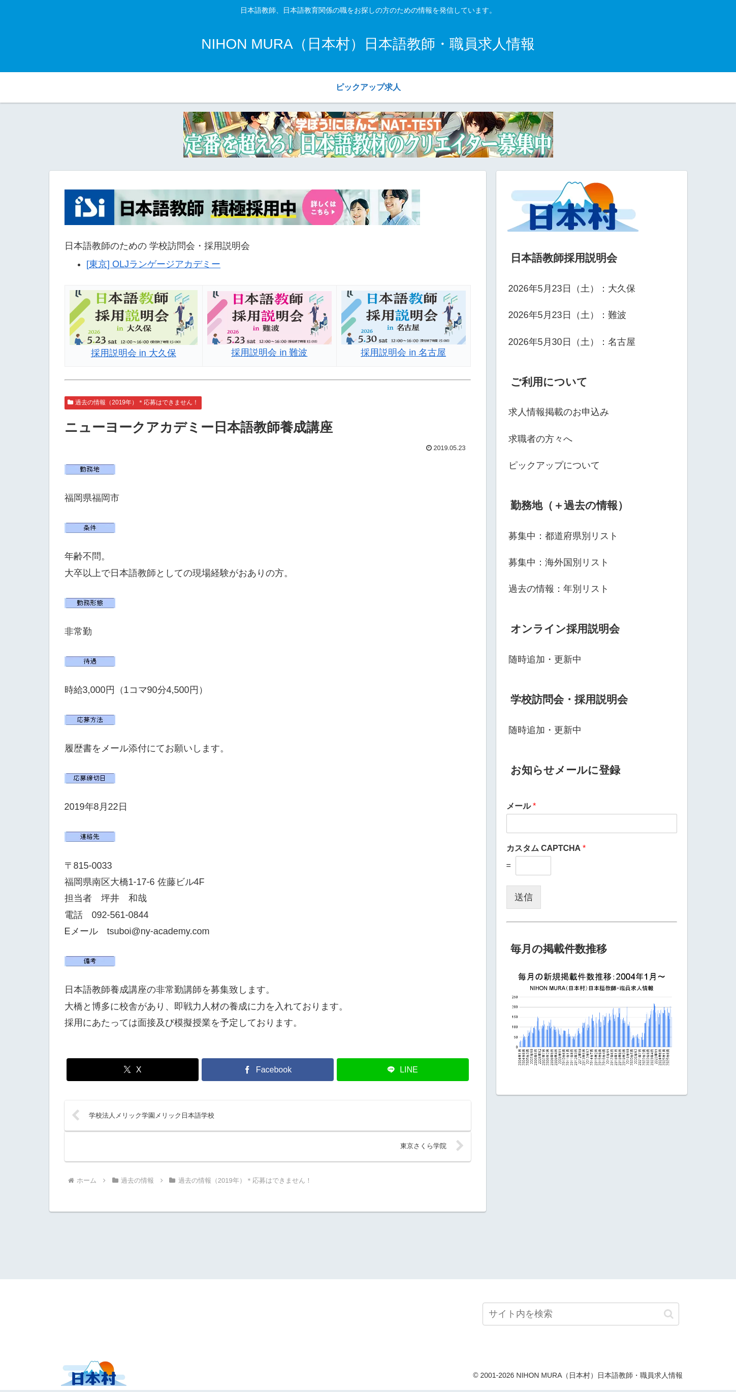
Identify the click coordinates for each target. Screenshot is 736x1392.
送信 (524, 897)
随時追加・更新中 (545, 659)
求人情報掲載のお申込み (558, 412)
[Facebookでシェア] (268, 1069)
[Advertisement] (368, 1246)
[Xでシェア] (133, 1069)
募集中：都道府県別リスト (563, 536)
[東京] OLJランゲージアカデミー (153, 264)
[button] (669, 1316)
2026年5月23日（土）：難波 (567, 315)
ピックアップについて (554, 465)
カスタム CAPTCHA (546, 848)
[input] (581, 1316)
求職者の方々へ (540, 439)
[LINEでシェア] (403, 1069)
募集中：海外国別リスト (558, 562)
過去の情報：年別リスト (558, 589)
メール (521, 806)
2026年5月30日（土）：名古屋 (571, 342)
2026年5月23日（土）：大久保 (571, 288)
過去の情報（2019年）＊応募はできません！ (133, 402)
